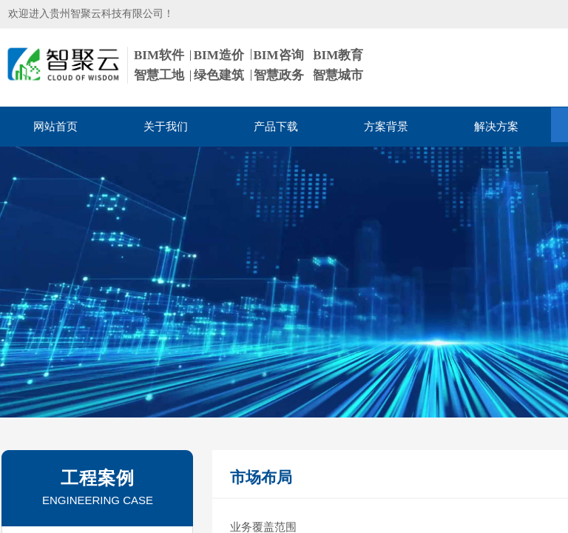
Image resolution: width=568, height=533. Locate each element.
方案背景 (386, 127)
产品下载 (276, 127)
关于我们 (165, 127)
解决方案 (496, 127)
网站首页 (55, 127)
